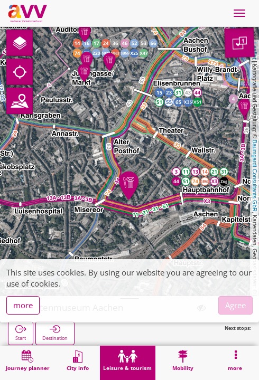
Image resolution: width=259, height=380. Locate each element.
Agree (235, 305)
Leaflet (255, 50)
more (23, 305)
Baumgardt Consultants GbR (255, 176)
